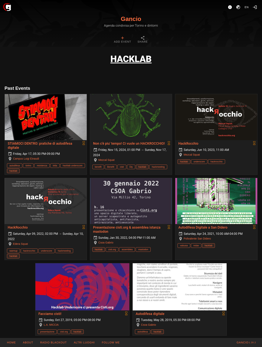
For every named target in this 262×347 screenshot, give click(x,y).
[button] (84, 342)
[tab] (122, 40)
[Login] (255, 7)
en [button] (247, 7)
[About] (230, 7)
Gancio (131, 18)
